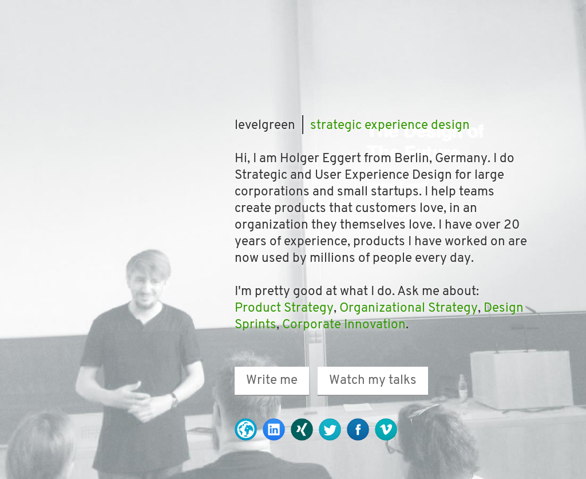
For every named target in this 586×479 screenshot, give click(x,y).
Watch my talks (373, 380)
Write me (272, 380)
